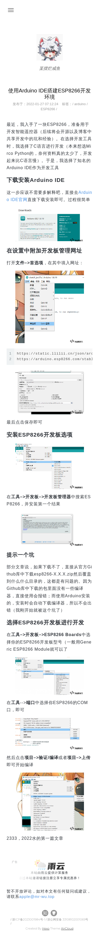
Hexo (45, 928)
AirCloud (67, 928)
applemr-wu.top (37, 896)
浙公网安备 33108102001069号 (67, 919)
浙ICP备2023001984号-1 (29, 919)
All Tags (14, 902)
